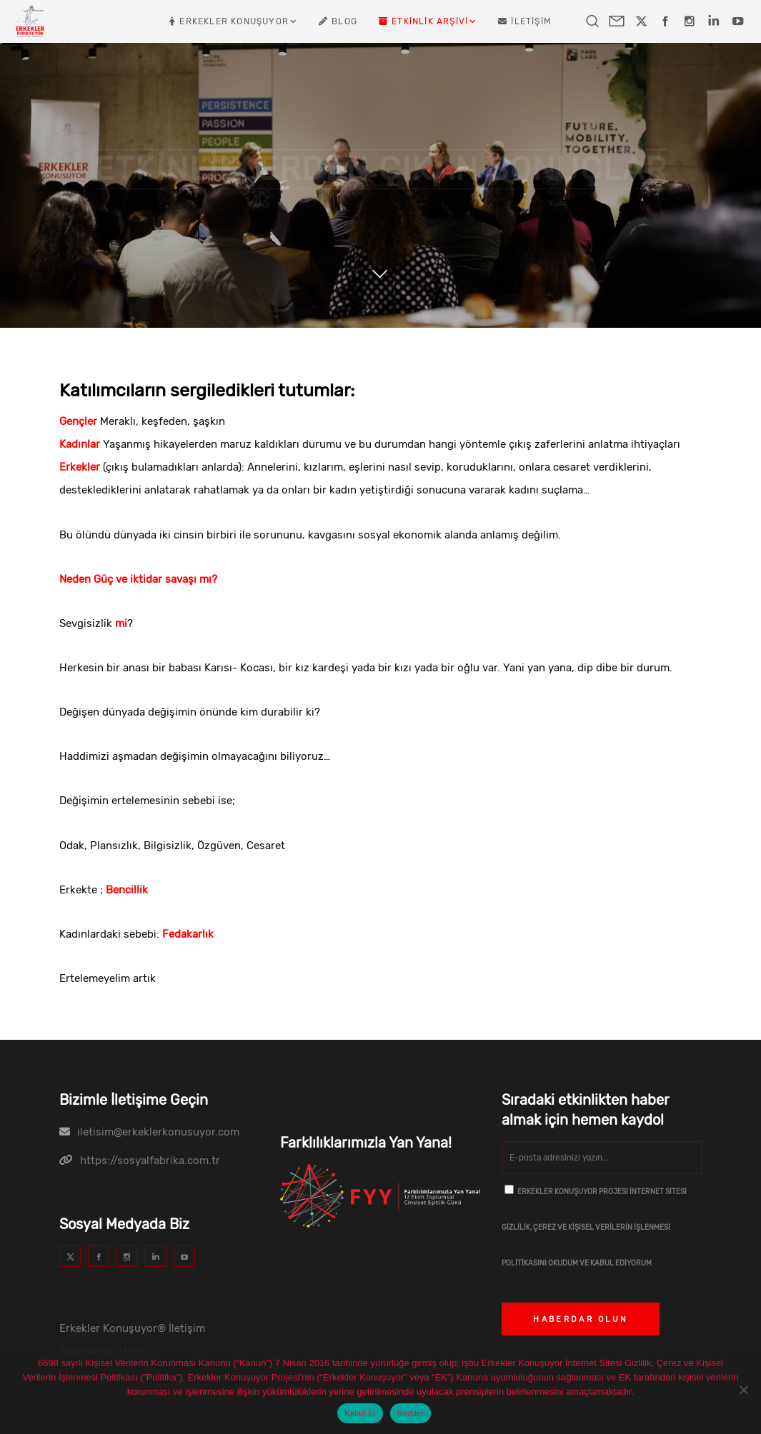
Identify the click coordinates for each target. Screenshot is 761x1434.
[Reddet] (743, 1390)
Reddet (410, 1413)
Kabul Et (360, 1413)
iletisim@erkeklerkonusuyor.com (158, 1131)
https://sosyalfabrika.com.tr (150, 1160)
